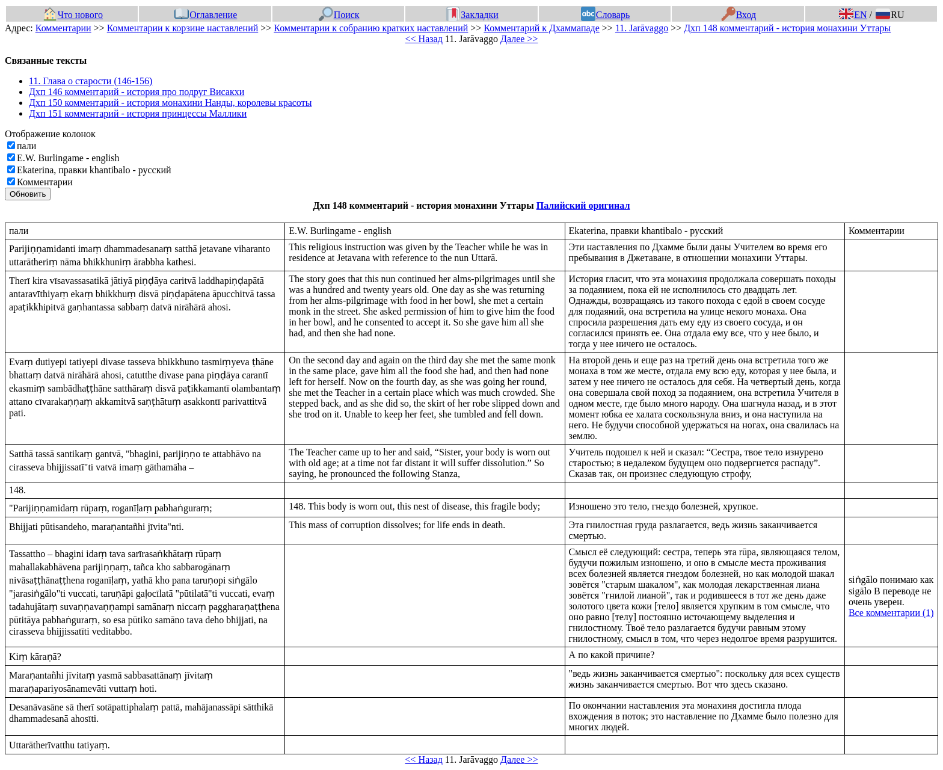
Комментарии (63, 28)
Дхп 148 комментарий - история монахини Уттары (787, 28)
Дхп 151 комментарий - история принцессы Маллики (138, 113)
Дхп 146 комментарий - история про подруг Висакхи (136, 92)
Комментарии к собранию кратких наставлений (371, 28)
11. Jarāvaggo (641, 28)
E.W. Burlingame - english (68, 158)
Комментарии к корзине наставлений (183, 28)
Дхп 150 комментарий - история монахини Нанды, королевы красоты (170, 102)
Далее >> (519, 39)
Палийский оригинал (583, 205)
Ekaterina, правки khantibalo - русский (94, 170)
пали (26, 146)
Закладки (472, 15)
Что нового (73, 15)
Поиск (339, 15)
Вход (739, 15)
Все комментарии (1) (891, 613)
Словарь (605, 15)
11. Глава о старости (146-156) (90, 81)
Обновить (28, 194)
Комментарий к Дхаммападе (541, 28)
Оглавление (205, 15)
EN (853, 15)
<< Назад (424, 39)
